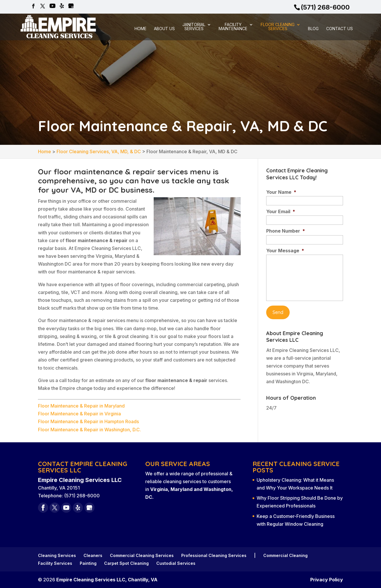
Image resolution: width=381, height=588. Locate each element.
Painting (88, 563)
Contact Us (339, 29)
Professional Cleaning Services (213, 555)
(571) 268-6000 (325, 7)
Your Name (281, 192)
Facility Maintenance (233, 27)
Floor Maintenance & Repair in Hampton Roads (88, 421)
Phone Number (285, 231)
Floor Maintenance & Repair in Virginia (79, 414)
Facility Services (55, 563)
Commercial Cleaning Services (142, 555)
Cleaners (93, 555)
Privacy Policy (326, 579)
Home (140, 29)
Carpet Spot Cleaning (126, 563)
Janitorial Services (193, 27)
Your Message (285, 250)
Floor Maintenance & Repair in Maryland (81, 406)
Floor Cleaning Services (278, 27)
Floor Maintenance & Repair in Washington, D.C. (89, 429)
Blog (313, 29)
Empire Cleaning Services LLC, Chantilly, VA (106, 579)
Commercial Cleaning (285, 555)
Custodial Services (175, 563)
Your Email (280, 211)
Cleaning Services (57, 555)
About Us (164, 29)
